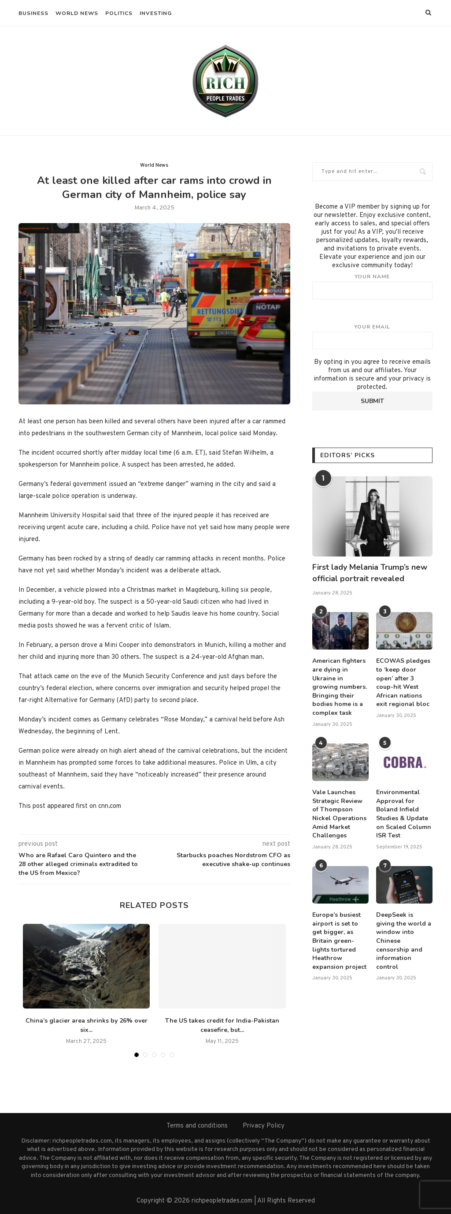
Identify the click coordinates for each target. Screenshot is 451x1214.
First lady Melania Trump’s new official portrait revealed (369, 572)
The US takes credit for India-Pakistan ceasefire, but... (222, 1025)
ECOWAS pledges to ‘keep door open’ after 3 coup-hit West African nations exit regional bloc (403, 682)
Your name (372, 286)
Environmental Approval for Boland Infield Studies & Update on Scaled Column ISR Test (403, 814)
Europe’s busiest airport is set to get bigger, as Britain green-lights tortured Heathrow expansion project (339, 941)
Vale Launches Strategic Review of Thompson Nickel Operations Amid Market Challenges (339, 814)
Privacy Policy (264, 1126)
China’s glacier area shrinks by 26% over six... (87, 1025)
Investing (156, 13)
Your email (372, 336)
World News (76, 13)
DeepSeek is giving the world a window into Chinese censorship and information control (403, 941)
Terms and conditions (197, 1126)
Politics (119, 13)
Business (33, 13)
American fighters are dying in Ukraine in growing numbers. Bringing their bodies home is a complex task (339, 687)
